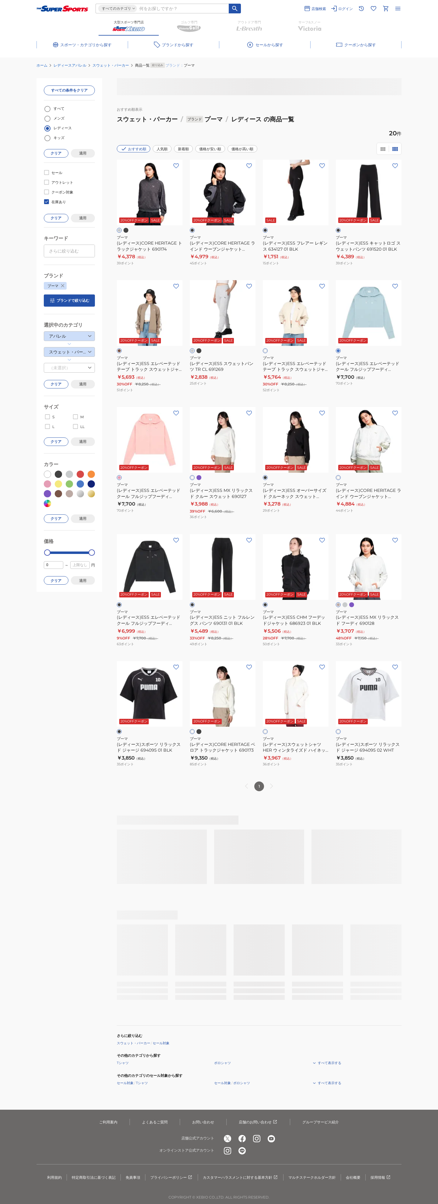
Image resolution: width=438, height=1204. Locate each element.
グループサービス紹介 (320, 1122)
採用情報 (380, 1177)
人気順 (162, 149)
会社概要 (353, 1177)
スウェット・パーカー (110, 65)
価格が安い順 (210, 149)
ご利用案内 (108, 1122)
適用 (82, 153)
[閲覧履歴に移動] (361, 8)
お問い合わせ (203, 1122)
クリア (55, 153)
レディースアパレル (70, 65)
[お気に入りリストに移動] (373, 8)
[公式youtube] (271, 1138)
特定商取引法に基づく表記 (94, 1177)
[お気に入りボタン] (176, 165)
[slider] (47, 552)
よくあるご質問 (155, 1122)
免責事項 (133, 1177)
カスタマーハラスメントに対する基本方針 (240, 1177)
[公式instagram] (256, 1138)
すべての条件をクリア (69, 90)
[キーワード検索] (235, 8)
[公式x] (227, 1138)
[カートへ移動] (385, 8)
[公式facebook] (242, 1138)
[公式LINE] (242, 1150)
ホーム (41, 65)
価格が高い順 (242, 149)
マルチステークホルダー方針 (312, 1177)
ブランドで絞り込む (69, 301)
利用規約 (54, 1177)
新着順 (183, 149)
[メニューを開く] (398, 8)
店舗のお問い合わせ (258, 1122)
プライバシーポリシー (171, 1177)
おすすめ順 (133, 149)
